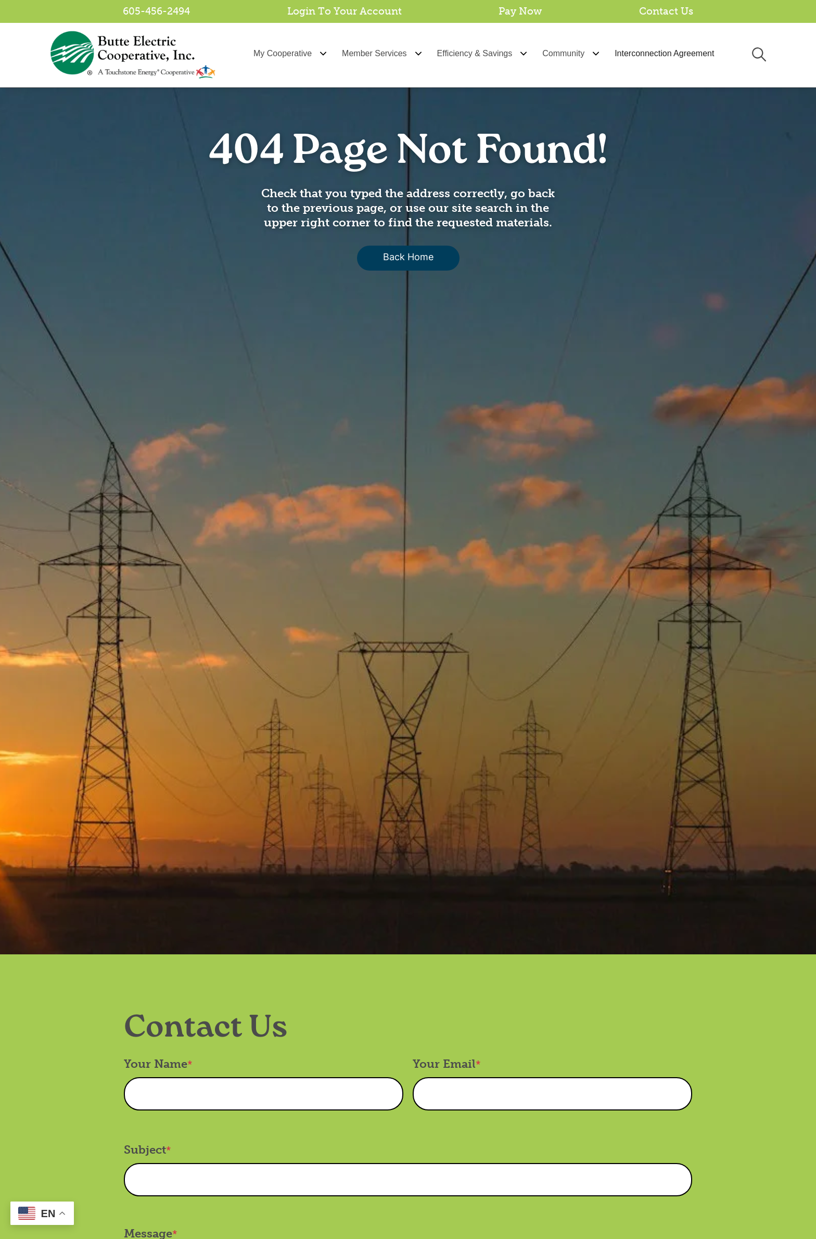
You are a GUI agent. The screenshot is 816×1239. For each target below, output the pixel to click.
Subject (145, 1150)
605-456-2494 (156, 11)
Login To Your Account (344, 11)
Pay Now (520, 11)
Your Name (155, 1064)
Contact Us (666, 11)
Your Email (444, 1064)
